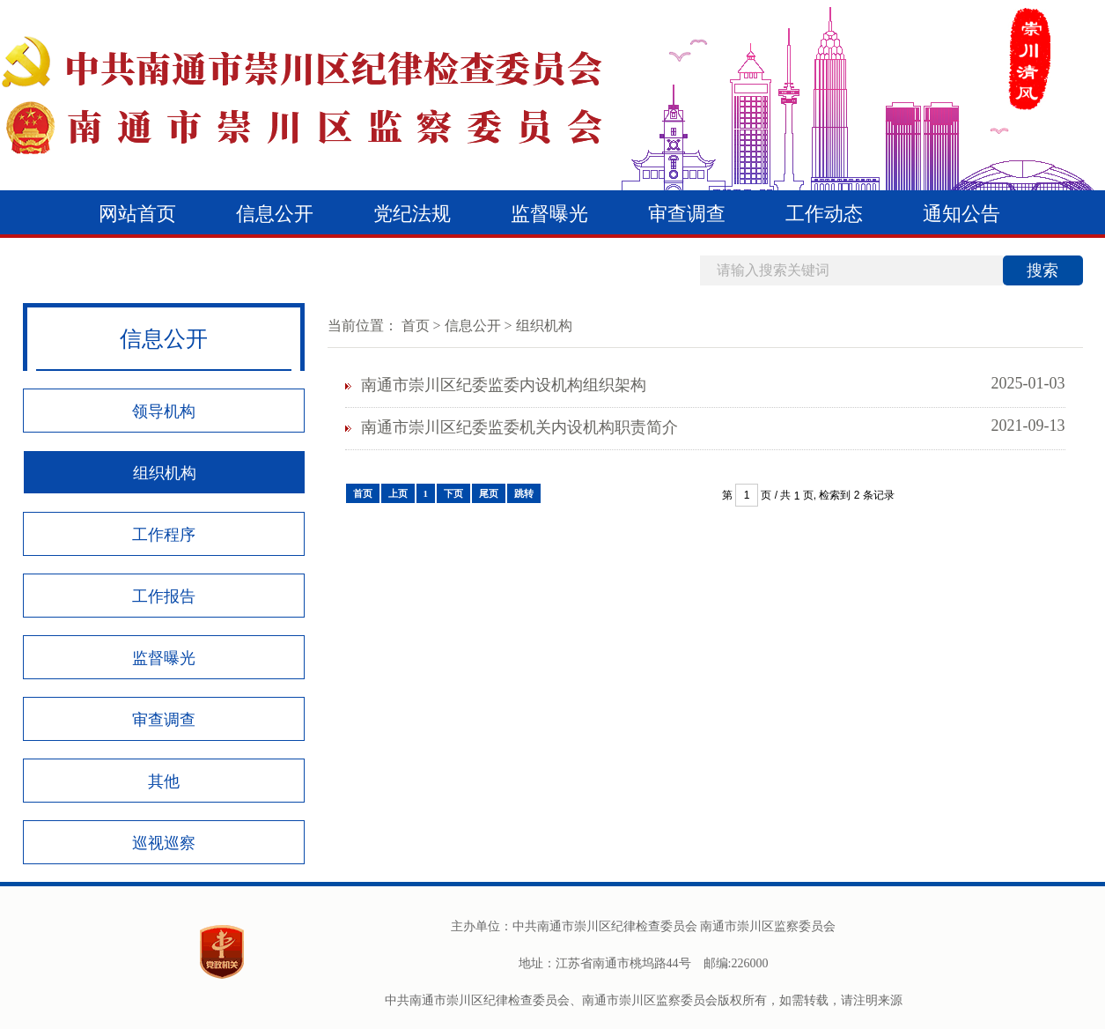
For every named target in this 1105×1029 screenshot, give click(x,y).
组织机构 (164, 473)
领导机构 (163, 411)
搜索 (1042, 270)
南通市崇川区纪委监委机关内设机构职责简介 (519, 427)
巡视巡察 (163, 843)
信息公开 (274, 214)
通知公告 (961, 214)
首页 (415, 325)
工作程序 (163, 535)
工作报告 (163, 596)
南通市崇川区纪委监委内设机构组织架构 (503, 385)
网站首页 (137, 214)
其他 (164, 781)
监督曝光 (549, 214)
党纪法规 (412, 214)
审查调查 (687, 214)
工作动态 (824, 214)
